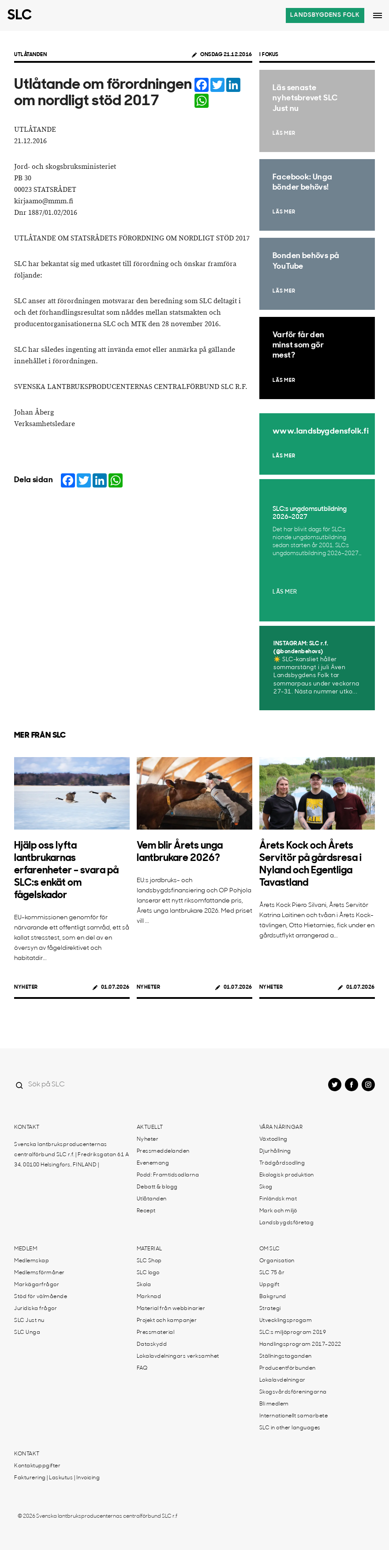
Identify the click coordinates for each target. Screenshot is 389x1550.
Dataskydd (152, 1344)
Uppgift (269, 1284)
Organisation (277, 1261)
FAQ (142, 1368)
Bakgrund (272, 1296)
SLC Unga (27, 1332)
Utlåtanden (30, 54)
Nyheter (26, 987)
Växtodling (273, 1139)
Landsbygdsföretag (286, 1223)
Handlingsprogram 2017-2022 (300, 1344)
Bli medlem (274, 1404)
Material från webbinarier (171, 1308)
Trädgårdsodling (282, 1163)
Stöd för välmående (40, 1296)
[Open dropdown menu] (377, 15)
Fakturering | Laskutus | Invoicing (57, 1478)
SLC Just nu (29, 1320)
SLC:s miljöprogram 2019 (292, 1332)
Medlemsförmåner (39, 1273)
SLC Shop (149, 1261)
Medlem (25, 1249)
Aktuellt (150, 1127)
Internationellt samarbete (293, 1416)
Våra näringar (281, 1127)
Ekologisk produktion (286, 1175)
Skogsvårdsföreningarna (293, 1392)
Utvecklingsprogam (285, 1320)
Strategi (270, 1308)
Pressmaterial (156, 1332)
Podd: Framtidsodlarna (168, 1175)
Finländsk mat (278, 1199)
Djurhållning (275, 1151)
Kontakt (27, 1127)
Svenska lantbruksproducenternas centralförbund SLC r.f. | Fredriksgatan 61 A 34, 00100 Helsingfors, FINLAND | (71, 1155)
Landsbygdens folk (325, 15)
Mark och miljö (278, 1211)
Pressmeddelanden (163, 1151)
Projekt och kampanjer (167, 1320)
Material (149, 1249)
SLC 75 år (272, 1273)
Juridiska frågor (35, 1308)
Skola (144, 1284)
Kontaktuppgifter (37, 1466)
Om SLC (269, 1249)
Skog (266, 1187)
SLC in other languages (290, 1428)
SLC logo (148, 1273)
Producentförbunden (287, 1368)
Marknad (149, 1296)
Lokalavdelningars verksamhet (178, 1356)
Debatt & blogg (157, 1187)
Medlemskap (31, 1261)
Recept (146, 1211)
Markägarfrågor (36, 1284)
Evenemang (153, 1163)
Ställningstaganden (285, 1356)
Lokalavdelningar (282, 1380)
